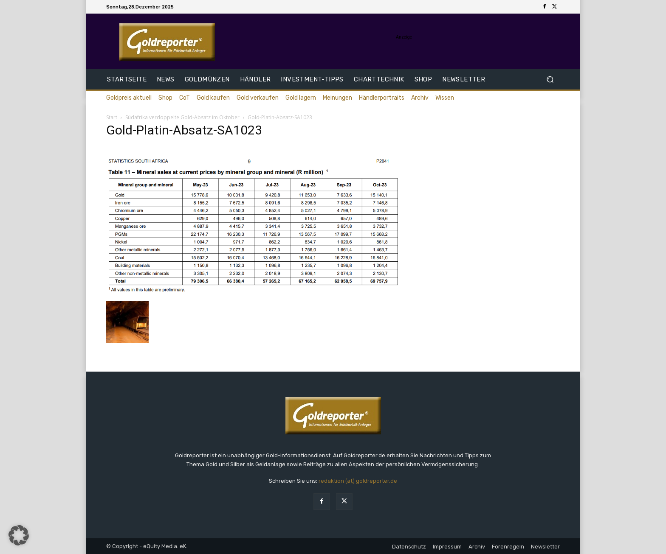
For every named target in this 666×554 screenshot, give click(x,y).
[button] (550, 80)
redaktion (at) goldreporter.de (358, 481)
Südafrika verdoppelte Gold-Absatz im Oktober (182, 117)
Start (111, 117)
